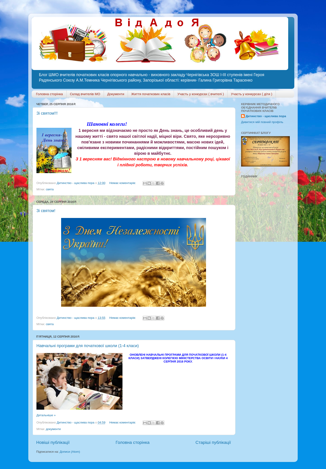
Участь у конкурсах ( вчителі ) (200, 94)
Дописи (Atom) (70, 451)
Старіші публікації (213, 442)
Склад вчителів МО (85, 94)
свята (50, 189)
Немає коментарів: (123, 183)
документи (53, 429)
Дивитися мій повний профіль (262, 122)
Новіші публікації (53, 442)
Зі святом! (45, 210)
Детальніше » (46, 415)
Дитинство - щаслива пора (266, 116)
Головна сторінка (49, 94)
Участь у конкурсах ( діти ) (251, 94)
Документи (115, 94)
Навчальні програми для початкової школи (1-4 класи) (87, 345)
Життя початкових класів (150, 94)
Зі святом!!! (47, 113)
